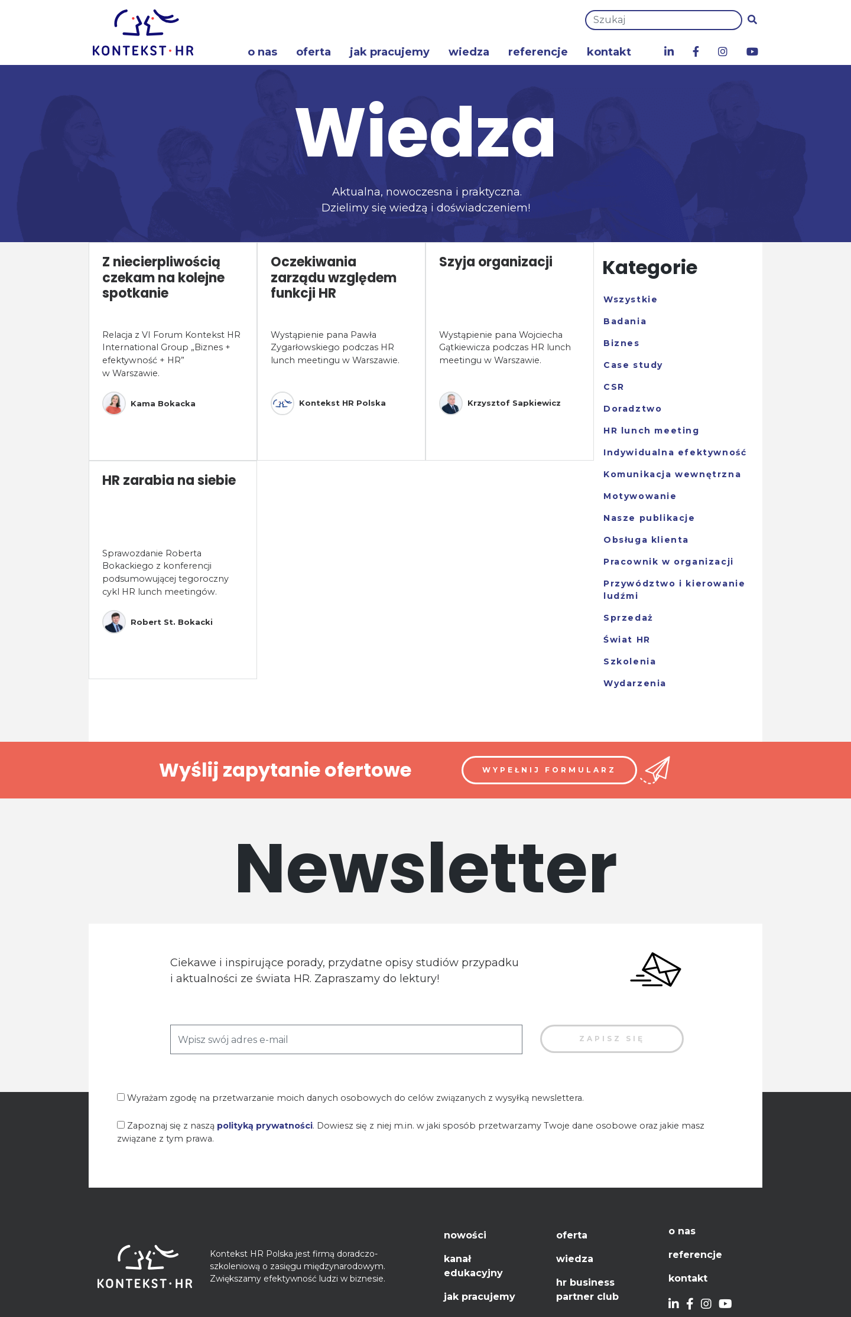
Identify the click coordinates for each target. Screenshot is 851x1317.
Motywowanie (640, 496)
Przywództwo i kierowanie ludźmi (674, 589)
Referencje (538, 51)
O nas (262, 51)
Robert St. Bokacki (157, 622)
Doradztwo (632, 408)
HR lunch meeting (651, 430)
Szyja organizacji (496, 262)
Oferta (313, 51)
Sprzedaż (628, 617)
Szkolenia (629, 661)
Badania (625, 321)
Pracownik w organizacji (668, 561)
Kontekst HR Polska (328, 403)
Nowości (465, 1235)
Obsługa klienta (646, 539)
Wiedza (469, 51)
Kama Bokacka (149, 403)
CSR (614, 387)
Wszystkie (630, 299)
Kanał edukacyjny (473, 1266)
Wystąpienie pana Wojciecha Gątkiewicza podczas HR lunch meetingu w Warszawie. (505, 348)
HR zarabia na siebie (169, 480)
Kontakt (609, 51)
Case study (633, 365)
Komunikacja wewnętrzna (672, 474)
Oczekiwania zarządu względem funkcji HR (334, 277)
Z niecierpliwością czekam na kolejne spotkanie (163, 277)
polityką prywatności (265, 1125)
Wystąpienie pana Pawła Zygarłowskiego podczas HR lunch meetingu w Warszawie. (335, 348)
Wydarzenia (635, 683)
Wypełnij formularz (549, 769)
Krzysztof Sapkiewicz (500, 403)
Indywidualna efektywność (674, 452)
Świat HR (627, 639)
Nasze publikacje (649, 518)
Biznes (621, 343)
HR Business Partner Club (587, 1289)
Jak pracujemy (390, 51)
